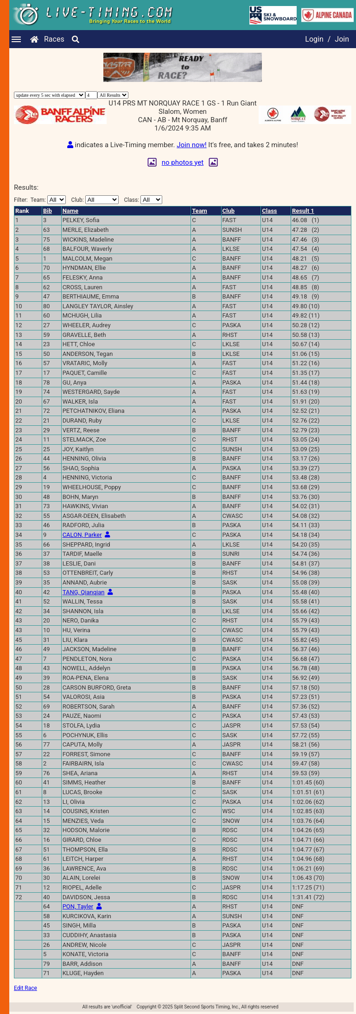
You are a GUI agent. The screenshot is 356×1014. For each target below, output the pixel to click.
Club (228, 210)
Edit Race (25, 988)
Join (342, 39)
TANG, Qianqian (84, 592)
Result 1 (303, 210)
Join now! (191, 145)
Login (314, 39)
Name (70, 210)
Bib (47, 210)
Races (54, 39)
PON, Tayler (78, 906)
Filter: (40, 199)
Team (199, 210)
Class (269, 210)
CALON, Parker (82, 534)
